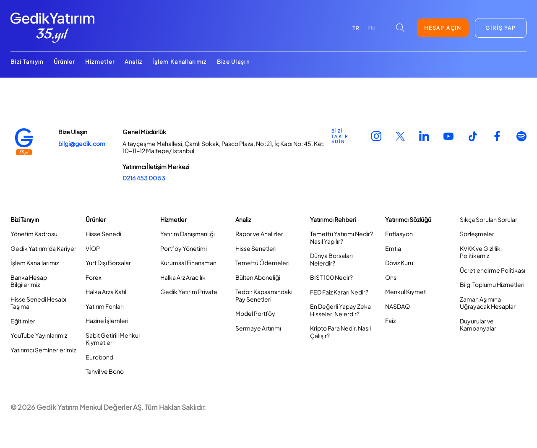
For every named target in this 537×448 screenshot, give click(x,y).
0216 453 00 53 (144, 178)
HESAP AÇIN (442, 28)
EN (371, 28)
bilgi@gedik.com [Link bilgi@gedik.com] (81, 143)
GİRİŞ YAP (500, 28)
